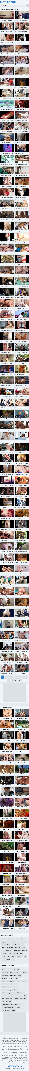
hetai (18, 1007)
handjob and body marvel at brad (10, 990)
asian (13, 939)
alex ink (3, 969)
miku (3, 1001)
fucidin (17, 993)
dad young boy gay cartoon (8, 1007)
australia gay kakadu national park (13, 995)
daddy (18, 939)
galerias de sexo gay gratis (8, 981)
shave (15, 987)
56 (15, 680)
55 (12, 680)
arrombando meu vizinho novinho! (10, 1004)
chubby (12, 942)
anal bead (24, 950)
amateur (7, 944)
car (2, 995)
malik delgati (5, 972)
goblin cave (13, 975)
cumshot (13, 944)
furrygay (14, 984)
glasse (18, 981)
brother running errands (8, 993)
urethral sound (18, 998)
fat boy (23, 993)
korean (23, 939)
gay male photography (7, 978)
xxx (2, 944)
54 (9, 680)
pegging (17, 978)
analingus (24, 956)
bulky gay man (5, 1010)
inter (24, 998)
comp (3, 959)
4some (8, 959)
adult (13, 959)
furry (3, 942)
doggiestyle (17, 950)
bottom (13, 956)
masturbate (24, 972)
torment (13, 1010)
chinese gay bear (6, 984)
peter (3, 998)
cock (24, 947)
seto (22, 1004)
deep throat (10, 947)
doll (9, 956)
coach (17, 942)
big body (4, 953)
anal (26, 942)
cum (19, 944)
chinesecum (9, 998)
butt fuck (4, 956)
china (8, 939)
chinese (3, 939)
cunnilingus (18, 947)
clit (22, 944)
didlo (3, 950)
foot (22, 942)
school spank (5, 975)
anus (18, 956)
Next (19, 680)
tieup (25, 995)
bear (21, 953)
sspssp (19, 975)
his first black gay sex (7, 987)
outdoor (24, 981)
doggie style (9, 950)
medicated (8, 1001)
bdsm (7, 942)
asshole (3, 947)
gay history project (14, 972)
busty (9, 953)
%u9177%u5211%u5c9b (13, 969)
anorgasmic (15, 953)
